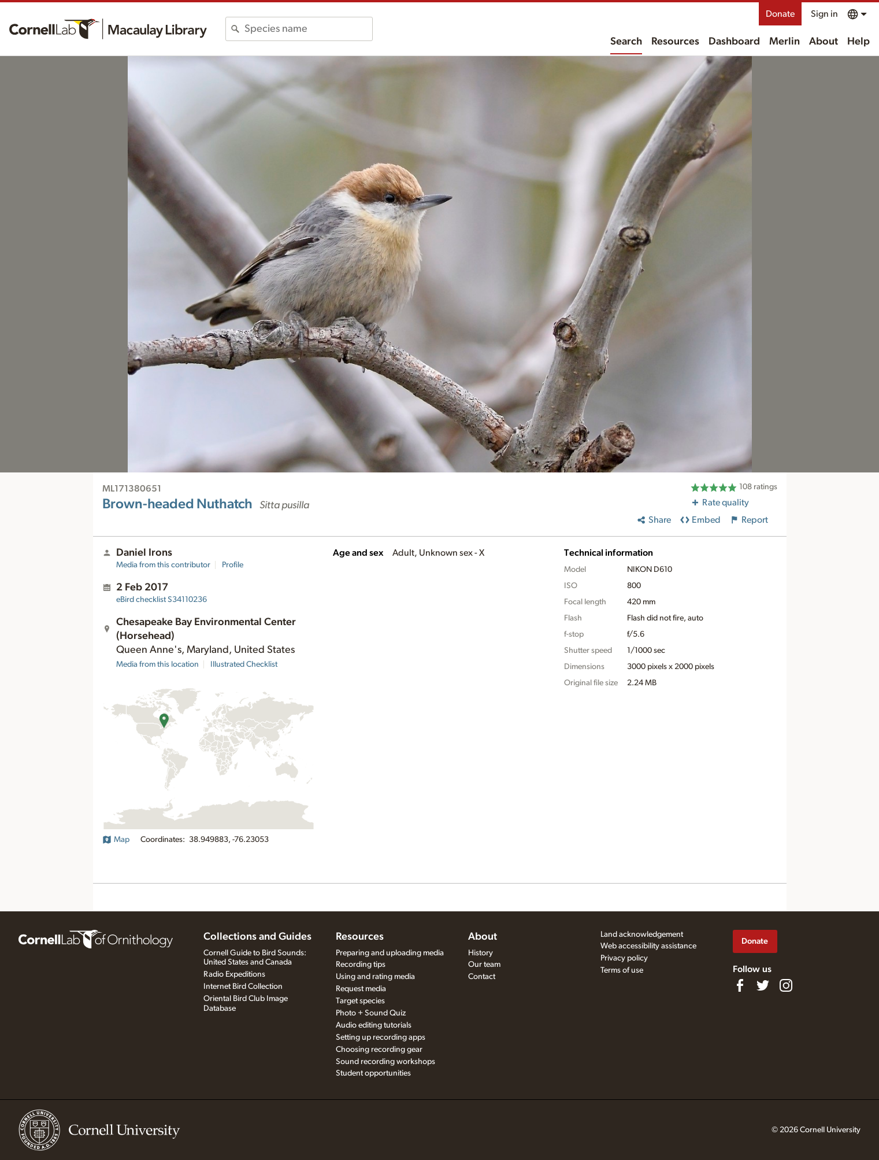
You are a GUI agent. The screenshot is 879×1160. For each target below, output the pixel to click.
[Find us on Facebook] (740, 985)
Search (626, 41)
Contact (481, 977)
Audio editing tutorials (373, 1025)
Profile (232, 565)
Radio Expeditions (234, 974)
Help (858, 41)
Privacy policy (624, 958)
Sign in (824, 14)
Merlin (784, 41)
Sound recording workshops (385, 1062)
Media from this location (157, 664)
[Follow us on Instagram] (786, 985)
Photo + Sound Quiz (371, 1013)
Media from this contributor (163, 565)
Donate (780, 14)
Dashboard (734, 41)
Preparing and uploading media (390, 953)
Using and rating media (375, 977)
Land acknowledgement (641, 934)
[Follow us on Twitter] (763, 985)
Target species (360, 1001)
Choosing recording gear (379, 1050)
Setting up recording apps (380, 1037)
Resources (675, 41)
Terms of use (621, 970)
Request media (361, 989)
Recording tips (360, 964)
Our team (484, 964)
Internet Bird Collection (243, 986)
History (480, 953)
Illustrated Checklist (243, 664)
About (823, 41)
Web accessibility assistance (648, 946)
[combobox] (308, 28)
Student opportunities (373, 1073)
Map (115, 840)
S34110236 (161, 600)
